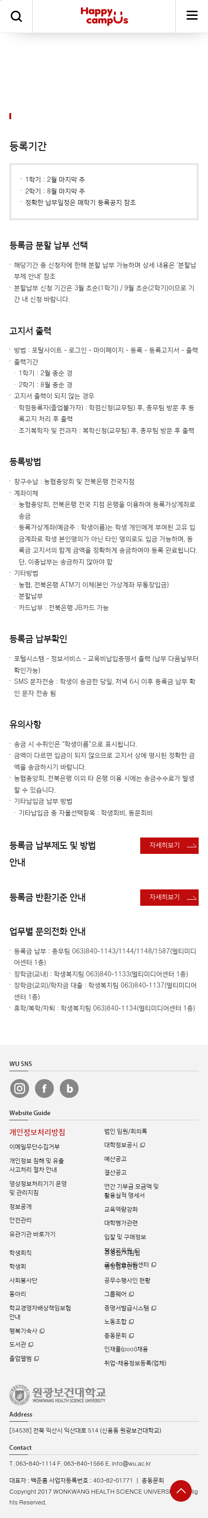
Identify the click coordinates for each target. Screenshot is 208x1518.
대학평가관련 (121, 1223)
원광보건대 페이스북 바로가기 (44, 1088)
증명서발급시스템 (126, 1308)
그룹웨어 (115, 1294)
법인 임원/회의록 (125, 1131)
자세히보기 (165, 845)
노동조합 (115, 1321)
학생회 (17, 1266)
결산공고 (115, 1172)
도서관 (17, 1344)
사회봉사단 (23, 1280)
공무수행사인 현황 (127, 1280)
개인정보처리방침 (37, 1133)
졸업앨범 (20, 1358)
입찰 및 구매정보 (125, 1237)
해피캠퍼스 (104, 16)
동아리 (17, 1294)
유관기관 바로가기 (32, 1234)
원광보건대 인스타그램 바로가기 (19, 1088)
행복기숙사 (23, 1331)
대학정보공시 (121, 1145)
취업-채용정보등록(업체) (135, 1363)
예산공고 (115, 1159)
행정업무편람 (121, 1266)
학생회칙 (20, 1253)
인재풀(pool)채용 (126, 1349)
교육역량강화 (121, 1209)
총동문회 (115, 1335)
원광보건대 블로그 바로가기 (69, 1088)
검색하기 (16, 16)
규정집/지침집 (122, 1253)
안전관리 (20, 1220)
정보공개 (20, 1206)
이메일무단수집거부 (34, 1147)
